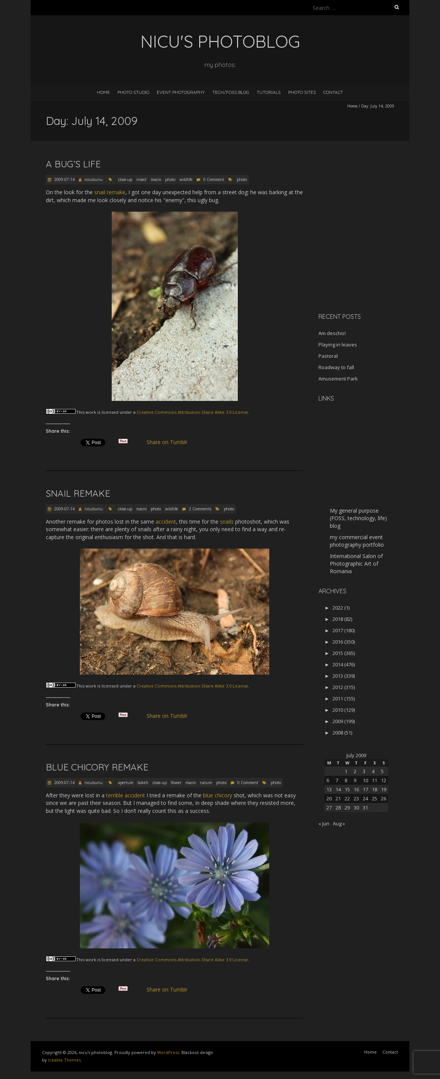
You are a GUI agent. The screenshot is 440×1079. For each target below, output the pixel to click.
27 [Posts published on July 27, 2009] (329, 807)
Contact (333, 92)
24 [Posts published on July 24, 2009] (365, 798)
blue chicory (217, 795)
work (91, 412)
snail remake (109, 192)
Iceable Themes (64, 1060)
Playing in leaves (337, 344)
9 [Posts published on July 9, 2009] (355, 780)
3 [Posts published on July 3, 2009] (364, 771)
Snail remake (78, 493)
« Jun (323, 823)
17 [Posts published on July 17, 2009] (365, 789)
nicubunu (93, 179)
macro (156, 179)
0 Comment (213, 179)
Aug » (339, 823)
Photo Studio (133, 92)
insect (141, 179)
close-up (125, 179)
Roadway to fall (336, 367)
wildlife (185, 179)
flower (176, 782)
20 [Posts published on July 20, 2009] (329, 798)
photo (170, 179)
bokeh (142, 782)
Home (103, 92)
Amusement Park (338, 378)
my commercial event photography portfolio (357, 540)
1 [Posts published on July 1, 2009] (346, 771)
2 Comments (200, 508)
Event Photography (181, 92)
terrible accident (125, 795)
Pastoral (328, 355)
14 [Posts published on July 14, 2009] (338, 789)
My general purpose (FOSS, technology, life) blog (358, 518)
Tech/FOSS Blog (230, 92)
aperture (125, 782)
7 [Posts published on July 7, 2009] (336, 780)
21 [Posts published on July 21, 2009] (338, 798)
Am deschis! (332, 333)
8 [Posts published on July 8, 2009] (346, 780)
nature (206, 782)
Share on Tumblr (170, 442)
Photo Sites (302, 92)
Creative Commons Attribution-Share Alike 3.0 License (192, 412)
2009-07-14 (64, 179)
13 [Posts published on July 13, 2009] (329, 789)
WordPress (168, 1052)
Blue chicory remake (97, 767)
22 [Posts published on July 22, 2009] (347, 798)
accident (166, 521)
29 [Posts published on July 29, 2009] (347, 807)
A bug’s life (73, 164)
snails (227, 521)
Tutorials (269, 92)
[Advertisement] (365, 253)
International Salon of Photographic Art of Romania (356, 563)
